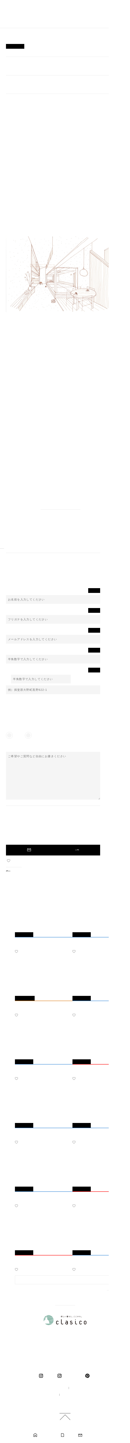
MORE (112, 1293)
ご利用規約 (66, 1401)
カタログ (69, 1435)
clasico (49, 1376)
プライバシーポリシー (76, 1395)
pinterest (88, 1376)
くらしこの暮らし (72, 1376)
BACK (17, 870)
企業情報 (78, 1388)
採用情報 (47, 1395)
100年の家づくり (53, 1388)
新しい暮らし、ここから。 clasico (21, 17)
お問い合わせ (90, 1435)
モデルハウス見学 (47, 1435)
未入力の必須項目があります (53, 850)
